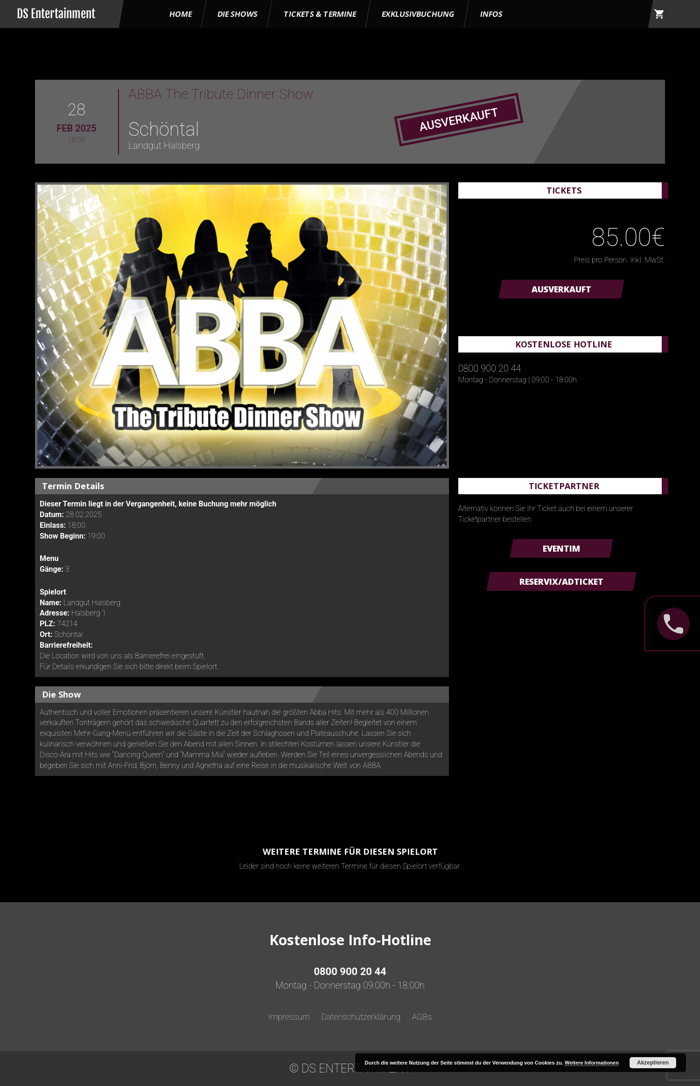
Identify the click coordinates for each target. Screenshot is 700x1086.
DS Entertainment (56, 14)
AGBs (422, 1017)
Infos (491, 14)
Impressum (289, 1017)
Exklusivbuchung (418, 14)
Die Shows (238, 14)
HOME (180, 14)
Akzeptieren (653, 1062)
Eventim (561, 548)
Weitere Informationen (592, 1062)
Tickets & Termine (320, 14)
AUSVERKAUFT (561, 289)
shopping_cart (659, 14)
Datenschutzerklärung (360, 1017)
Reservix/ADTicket (561, 581)
